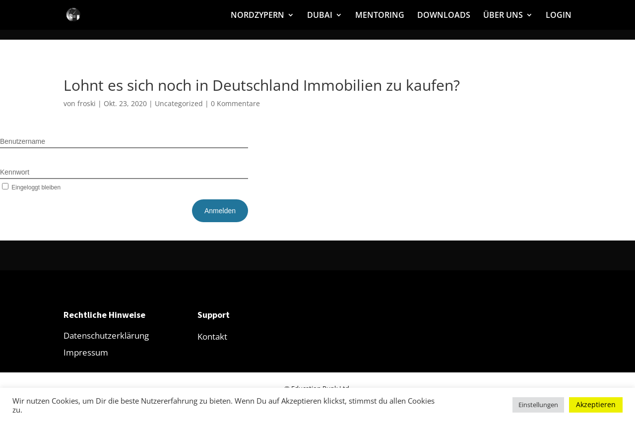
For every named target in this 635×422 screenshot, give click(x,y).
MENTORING (379, 15)
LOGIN (559, 15)
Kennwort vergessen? (219, 186)
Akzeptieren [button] (596, 404)
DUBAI (319, 15)
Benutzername (22, 141)
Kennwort (14, 172)
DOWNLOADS (443, 15)
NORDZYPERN (257, 15)
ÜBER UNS (503, 15)
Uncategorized (179, 103)
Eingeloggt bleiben (30, 187)
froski (86, 103)
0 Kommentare (235, 103)
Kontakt (212, 336)
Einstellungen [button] (538, 404)
